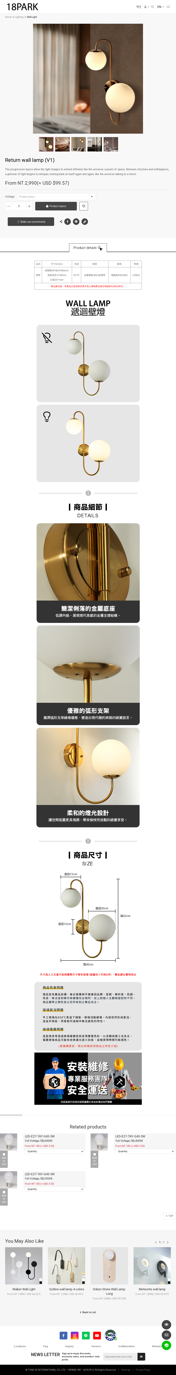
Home (8, 17)
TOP (169, 1215)
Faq (45, 1346)
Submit (141, 1356)
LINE (76, 221)
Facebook (67, 221)
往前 (156, 1242)
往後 (167, 1242)
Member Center (145, 6)
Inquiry (69, 1346)
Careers (96, 1346)
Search (152, 6)
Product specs (56, 196)
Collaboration (126, 1346)
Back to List (89, 1312)
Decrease (8, 206)
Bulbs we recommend (33, 221)
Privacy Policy (143, 1369)
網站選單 (168, 7)
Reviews (157, 1346)
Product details (85, 248)
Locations (20, 1346)
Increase (29, 206)
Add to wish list (83, 206)
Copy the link (84, 220)
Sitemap (125, 1369)
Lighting (19, 17)
